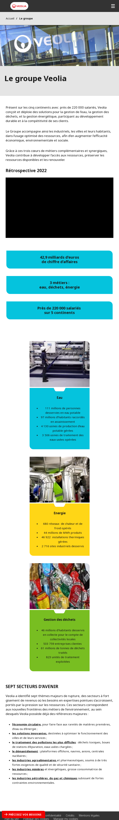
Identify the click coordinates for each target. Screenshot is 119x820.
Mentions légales (89, 815)
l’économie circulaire (26, 724)
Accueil (10, 18)
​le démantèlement (25, 751)
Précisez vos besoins (25, 814)
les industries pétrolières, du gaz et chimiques (44, 778)
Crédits (70, 815)
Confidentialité (52, 815)
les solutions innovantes (29, 733)
